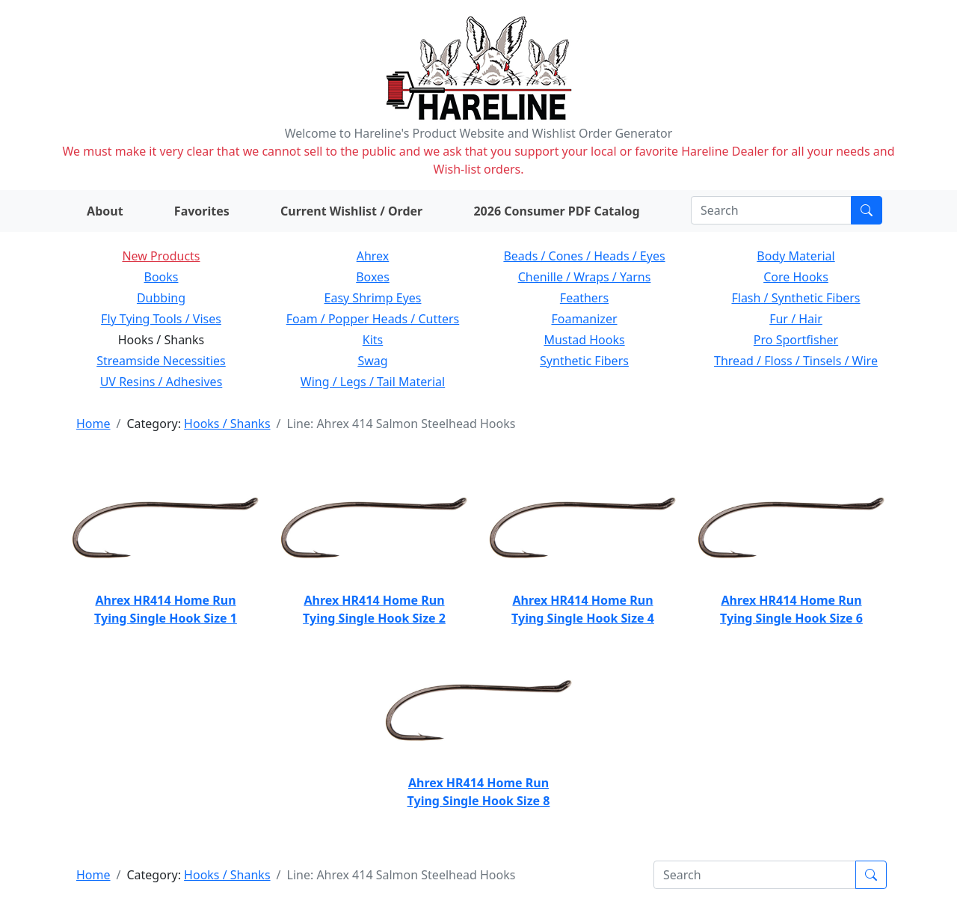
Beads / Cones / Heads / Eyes (584, 256)
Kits (373, 340)
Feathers (584, 298)
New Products (161, 256)
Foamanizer (584, 319)
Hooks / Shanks (227, 423)
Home (93, 423)
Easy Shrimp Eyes (373, 298)
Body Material (795, 256)
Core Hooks (795, 277)
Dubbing (161, 298)
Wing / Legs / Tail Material (373, 381)
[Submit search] (866, 210)
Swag (372, 360)
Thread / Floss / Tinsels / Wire (796, 360)
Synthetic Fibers (584, 360)
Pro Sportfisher (796, 340)
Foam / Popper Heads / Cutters (373, 319)
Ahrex (373, 256)
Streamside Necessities (161, 360)
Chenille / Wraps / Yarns (584, 277)
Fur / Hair (795, 319)
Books (161, 277)
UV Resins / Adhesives (161, 381)
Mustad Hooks (584, 340)
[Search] (771, 210)
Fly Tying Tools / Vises (161, 319)
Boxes (373, 277)
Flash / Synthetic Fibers (795, 298)
